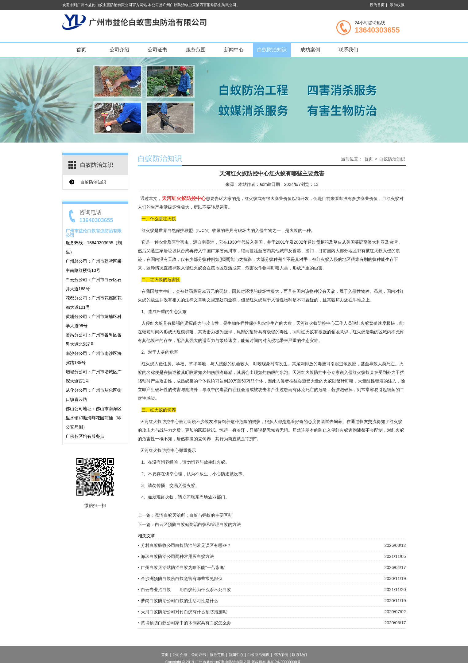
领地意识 (339, 331)
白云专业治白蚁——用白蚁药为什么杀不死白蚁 (186, 589)
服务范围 (196, 49)
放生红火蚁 (214, 462)
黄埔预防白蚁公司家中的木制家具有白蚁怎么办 (186, 622)
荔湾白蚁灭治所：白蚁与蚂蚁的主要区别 (193, 515)
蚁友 (363, 421)
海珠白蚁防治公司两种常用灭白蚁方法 (177, 556)
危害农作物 (256, 267)
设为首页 (377, 5)
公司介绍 (119, 49)
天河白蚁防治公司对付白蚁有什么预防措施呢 (184, 611)
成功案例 (310, 49)
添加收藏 (397, 5)
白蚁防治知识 (272, 49)
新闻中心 (234, 49)
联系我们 (348, 49)
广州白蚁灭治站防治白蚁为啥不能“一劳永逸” (183, 567)
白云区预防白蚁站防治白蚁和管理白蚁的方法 (198, 524)
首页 (81, 49)
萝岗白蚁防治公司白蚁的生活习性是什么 (179, 600)
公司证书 (157, 49)
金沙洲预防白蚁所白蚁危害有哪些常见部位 (181, 578)
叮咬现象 (261, 363)
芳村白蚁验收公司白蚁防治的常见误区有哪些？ (186, 545)
